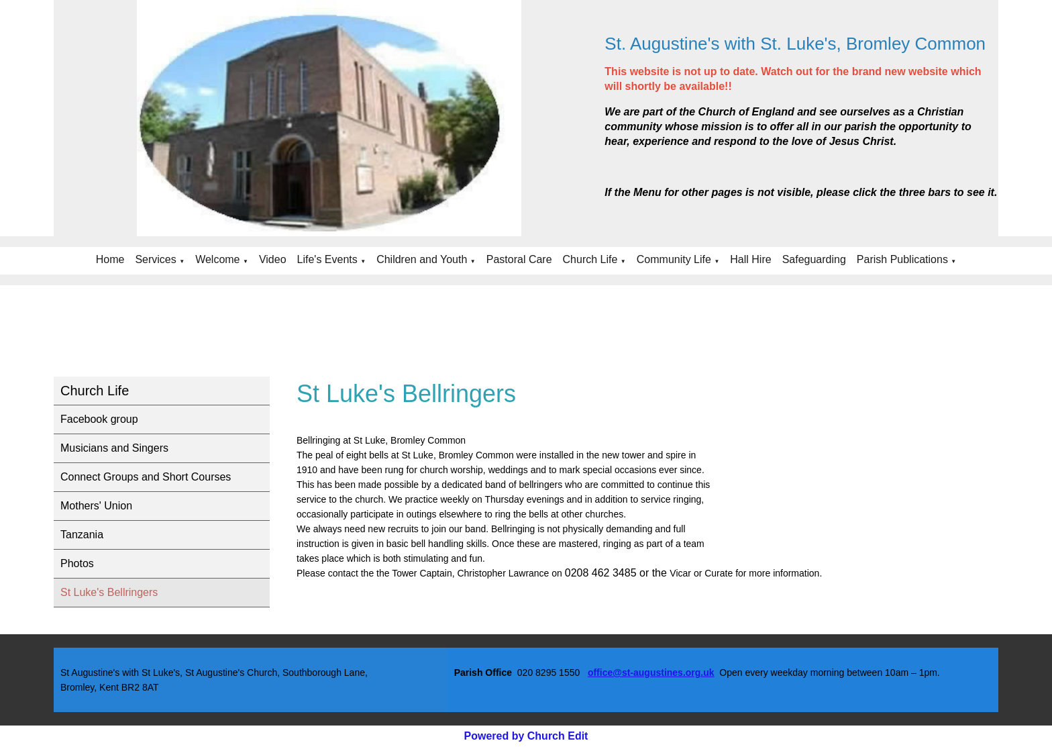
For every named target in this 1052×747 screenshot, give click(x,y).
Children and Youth (421, 259)
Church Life (590, 259)
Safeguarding (814, 259)
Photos (77, 563)
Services (155, 259)
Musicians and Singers (114, 448)
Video (272, 259)
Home (110, 259)
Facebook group (99, 419)
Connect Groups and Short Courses (145, 477)
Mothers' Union (96, 505)
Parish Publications (902, 259)
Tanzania (81, 534)
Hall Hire (750, 259)
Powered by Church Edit (526, 736)
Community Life (674, 259)
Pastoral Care (519, 259)
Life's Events (327, 259)
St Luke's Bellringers (109, 592)
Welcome (217, 259)
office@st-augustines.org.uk (651, 672)
